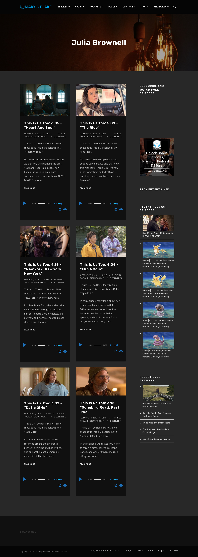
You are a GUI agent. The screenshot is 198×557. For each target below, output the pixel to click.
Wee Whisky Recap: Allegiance (156, 439)
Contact (174, 550)
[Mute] (55, 204)
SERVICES (63, 6)
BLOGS (111, 6)
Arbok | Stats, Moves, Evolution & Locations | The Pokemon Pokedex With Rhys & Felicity (158, 323)
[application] (45, 203)
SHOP (143, 6)
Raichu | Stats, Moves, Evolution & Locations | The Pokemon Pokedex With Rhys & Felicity (158, 263)
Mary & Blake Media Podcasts (106, 550)
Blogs (128, 550)
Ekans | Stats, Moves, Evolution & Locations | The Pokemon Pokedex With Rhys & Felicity (158, 354)
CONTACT (128, 6)
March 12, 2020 (31, 279)
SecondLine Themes (57, 551)
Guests (139, 550)
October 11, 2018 (32, 413)
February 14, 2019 (88, 418)
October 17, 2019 (88, 275)
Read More (29, 188)
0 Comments (60, 137)
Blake (49, 134)
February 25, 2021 (88, 134)
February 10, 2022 (32, 134)
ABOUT (79, 6)
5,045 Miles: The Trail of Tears (156, 423)
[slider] (41, 203)
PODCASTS (95, 6)
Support (162, 550)
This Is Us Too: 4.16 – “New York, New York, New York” (43, 269)
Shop (150, 550)
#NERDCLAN (160, 6)
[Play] (24, 203)
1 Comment (59, 282)
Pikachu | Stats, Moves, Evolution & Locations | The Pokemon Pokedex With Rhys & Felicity (158, 293)
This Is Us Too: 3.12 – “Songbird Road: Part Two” (99, 407)
